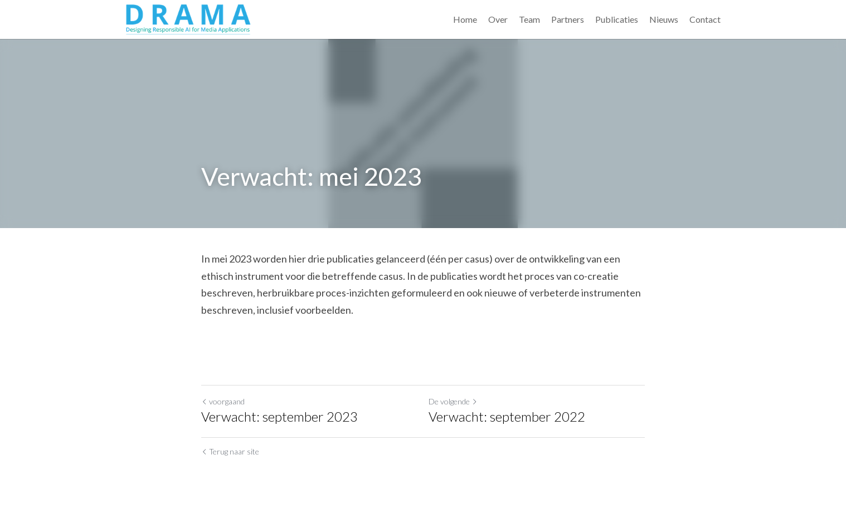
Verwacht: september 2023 (279, 416)
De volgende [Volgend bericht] (453, 401)
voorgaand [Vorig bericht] (223, 401)
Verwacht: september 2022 (507, 416)
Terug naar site (230, 451)
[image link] (188, 18)
